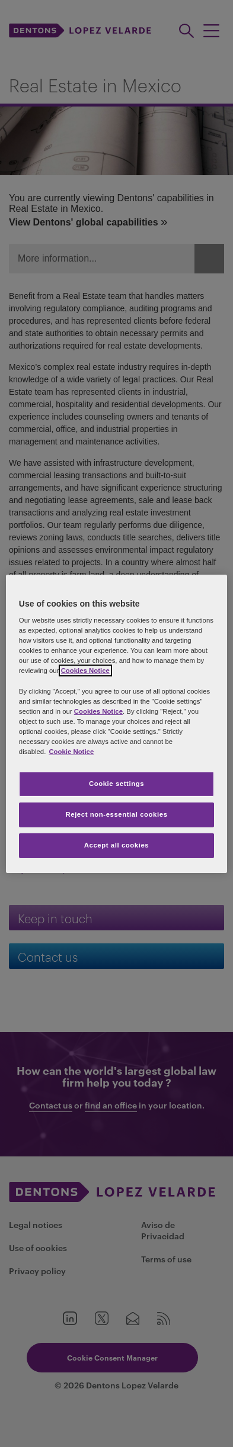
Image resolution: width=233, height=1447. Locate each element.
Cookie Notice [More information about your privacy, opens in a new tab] (71, 751)
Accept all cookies (116, 845)
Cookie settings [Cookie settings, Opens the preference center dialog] (116, 783)
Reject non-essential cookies (116, 814)
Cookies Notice (85, 670)
